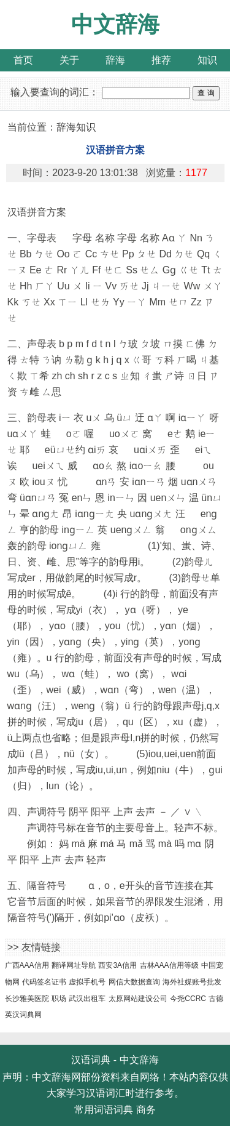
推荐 (161, 60)
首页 (23, 60)
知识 (207, 60)
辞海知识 (76, 127)
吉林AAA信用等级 (169, 965)
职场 (59, 998)
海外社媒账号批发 (192, 982)
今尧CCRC (188, 998)
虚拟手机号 (87, 982)
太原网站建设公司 (138, 998)
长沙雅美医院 (27, 998)
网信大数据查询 (134, 982)
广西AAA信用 (27, 965)
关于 (69, 60)
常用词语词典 (103, 1109)
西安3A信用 (117, 965)
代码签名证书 (44, 982)
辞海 (115, 60)
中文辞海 (115, 24)
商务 (146, 1109)
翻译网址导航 (74, 965)
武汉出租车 (87, 998)
